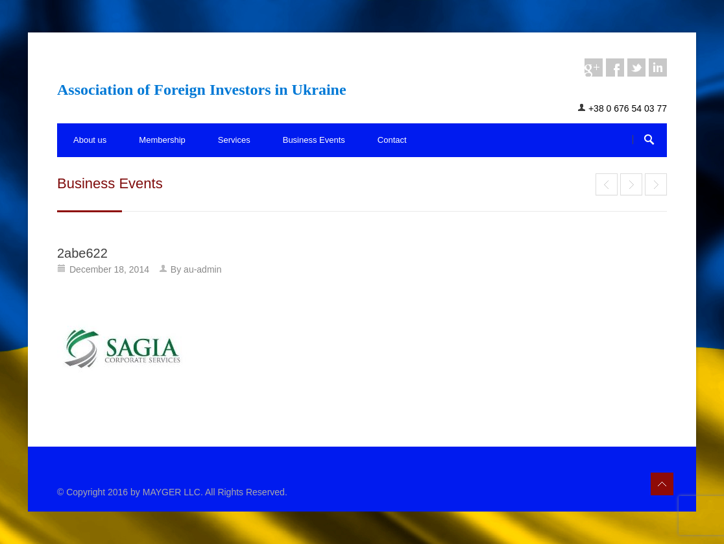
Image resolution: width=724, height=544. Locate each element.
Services (234, 140)
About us (89, 140)
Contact (392, 140)
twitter (636, 67)
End (607, 184)
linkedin (658, 67)
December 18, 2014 (109, 269)
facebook (615, 67)
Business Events (314, 140)
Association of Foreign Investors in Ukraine (201, 89)
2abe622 (82, 253)
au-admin (202, 269)
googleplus (594, 67)
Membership (162, 140)
